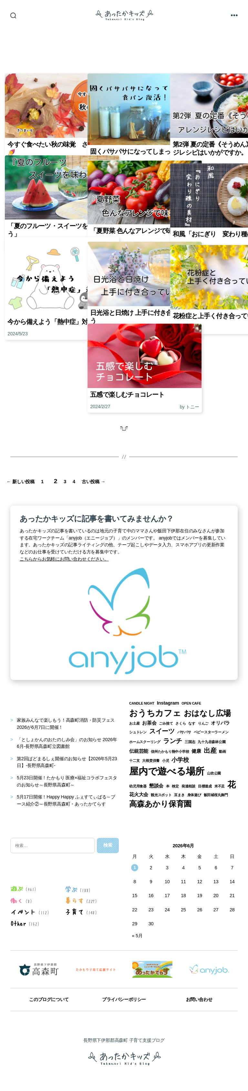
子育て (74, 911)
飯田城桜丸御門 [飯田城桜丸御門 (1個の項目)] (216, 794)
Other (18, 922)
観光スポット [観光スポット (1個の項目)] (161, 794)
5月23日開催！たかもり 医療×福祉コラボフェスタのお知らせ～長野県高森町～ (67, 781)
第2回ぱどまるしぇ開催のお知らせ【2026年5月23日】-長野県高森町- (67, 762)
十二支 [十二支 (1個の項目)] (134, 760)
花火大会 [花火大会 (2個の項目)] (138, 794)
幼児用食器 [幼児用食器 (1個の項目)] (138, 786)
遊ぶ (16, 888)
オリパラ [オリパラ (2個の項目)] (220, 722)
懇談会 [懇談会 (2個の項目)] (156, 785)
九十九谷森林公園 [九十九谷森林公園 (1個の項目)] (211, 741)
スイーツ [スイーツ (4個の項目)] (162, 731)
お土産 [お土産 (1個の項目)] (134, 723)
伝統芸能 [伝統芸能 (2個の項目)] (138, 750)
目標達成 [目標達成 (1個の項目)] (205, 786)
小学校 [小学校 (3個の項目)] (180, 759)
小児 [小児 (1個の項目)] (165, 760)
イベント (23, 911)
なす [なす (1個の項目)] (191, 723)
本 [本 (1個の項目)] (168, 786)
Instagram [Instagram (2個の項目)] (168, 703)
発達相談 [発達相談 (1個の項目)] (188, 786)
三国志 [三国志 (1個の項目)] (190, 741)
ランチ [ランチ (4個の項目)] (172, 740)
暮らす (74, 900)
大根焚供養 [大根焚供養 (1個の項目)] (151, 760)
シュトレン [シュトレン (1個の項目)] (138, 732)
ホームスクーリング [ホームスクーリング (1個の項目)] (144, 741)
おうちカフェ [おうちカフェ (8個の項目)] (155, 712)
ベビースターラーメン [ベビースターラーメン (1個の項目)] (211, 732)
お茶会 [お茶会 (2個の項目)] (149, 722)
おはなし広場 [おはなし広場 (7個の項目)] (207, 712)
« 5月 (137, 935)
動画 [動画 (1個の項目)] (222, 751)
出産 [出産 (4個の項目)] (210, 750)
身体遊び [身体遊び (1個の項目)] (194, 794)
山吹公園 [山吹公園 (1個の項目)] (214, 773)
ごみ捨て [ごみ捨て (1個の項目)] (166, 723)
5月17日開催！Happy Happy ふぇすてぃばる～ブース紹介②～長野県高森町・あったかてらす (66, 800)
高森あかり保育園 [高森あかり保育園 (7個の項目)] (160, 803)
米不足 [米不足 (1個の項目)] (219, 786)
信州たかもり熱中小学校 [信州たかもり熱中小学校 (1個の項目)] (170, 751)
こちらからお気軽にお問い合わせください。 (64, 558)
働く (16, 900)
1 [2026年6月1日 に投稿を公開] (134, 867)
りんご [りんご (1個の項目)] (203, 723)
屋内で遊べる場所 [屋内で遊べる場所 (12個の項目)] (166, 770)
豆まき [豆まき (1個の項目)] (179, 794)
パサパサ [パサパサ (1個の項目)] (184, 732)
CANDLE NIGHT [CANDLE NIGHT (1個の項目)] (141, 703)
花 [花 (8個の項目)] (231, 784)
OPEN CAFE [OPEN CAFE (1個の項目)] (191, 703)
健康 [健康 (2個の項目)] (196, 750)
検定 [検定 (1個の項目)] (175, 786)
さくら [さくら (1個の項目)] (180, 723)
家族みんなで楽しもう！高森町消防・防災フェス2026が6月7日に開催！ (66, 724)
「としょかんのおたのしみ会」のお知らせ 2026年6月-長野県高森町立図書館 (67, 743)
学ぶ (71, 889)
